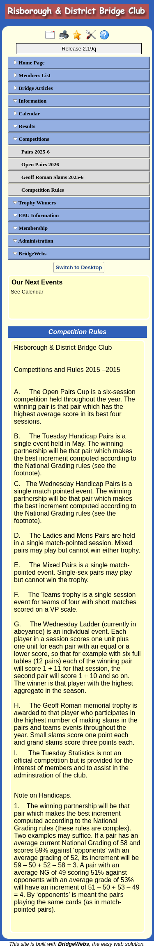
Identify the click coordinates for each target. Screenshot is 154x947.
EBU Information (36, 215)
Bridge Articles (33, 88)
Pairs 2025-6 (35, 152)
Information (29, 101)
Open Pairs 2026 (40, 164)
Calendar (26, 113)
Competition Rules (42, 190)
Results (24, 126)
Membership (30, 228)
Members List (32, 75)
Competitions (31, 139)
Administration (33, 241)
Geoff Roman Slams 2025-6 (52, 177)
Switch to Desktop (79, 267)
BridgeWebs (29, 253)
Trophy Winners (34, 202)
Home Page (28, 63)
